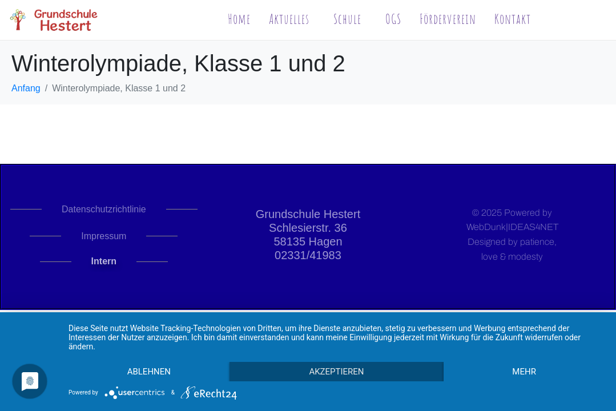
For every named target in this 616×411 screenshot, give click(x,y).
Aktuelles (289, 18)
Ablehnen (149, 371)
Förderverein (448, 18)
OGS (393, 18)
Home (239, 18)
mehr (524, 371)
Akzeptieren (336, 371)
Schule (347, 18)
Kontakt (512, 18)
